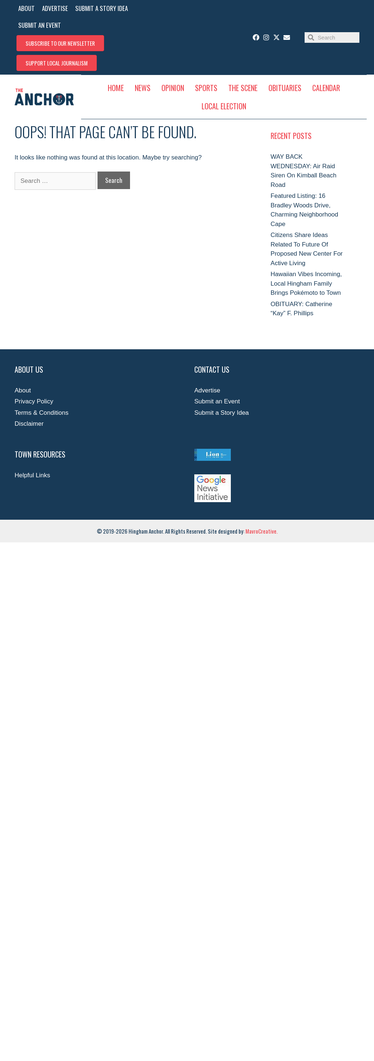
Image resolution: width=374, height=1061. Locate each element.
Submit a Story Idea (221, 412)
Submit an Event (217, 401)
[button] (60, 43)
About (23, 390)
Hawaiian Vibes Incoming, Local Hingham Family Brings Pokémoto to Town (306, 283)
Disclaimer (29, 423)
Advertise (207, 390)
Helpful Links (32, 475)
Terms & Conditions (41, 412)
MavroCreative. (261, 531)
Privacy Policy (34, 401)
